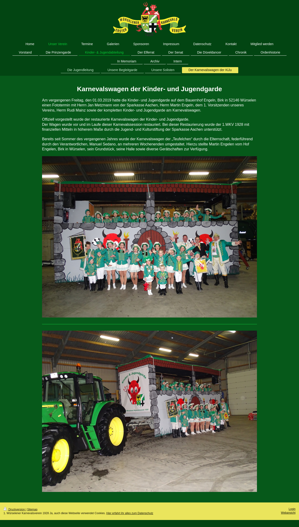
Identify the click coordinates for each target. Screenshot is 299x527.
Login (292, 509)
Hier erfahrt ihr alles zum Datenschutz (129, 513)
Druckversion (15, 509)
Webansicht (288, 512)
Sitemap (32, 509)
